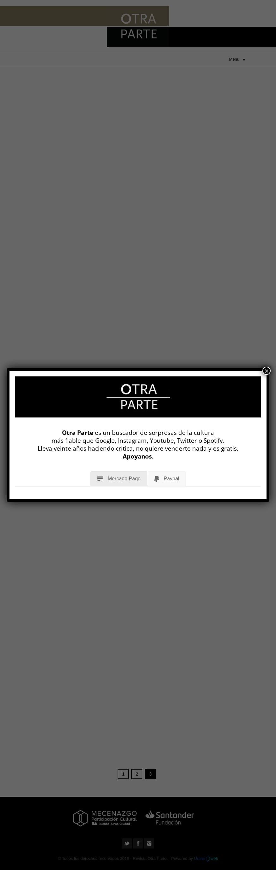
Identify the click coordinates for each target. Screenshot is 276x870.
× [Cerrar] (266, 371)
